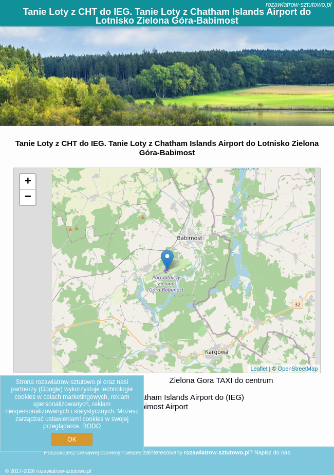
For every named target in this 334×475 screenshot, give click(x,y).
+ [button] (28, 182)
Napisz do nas (272, 452)
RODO (91, 426)
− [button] (28, 197)
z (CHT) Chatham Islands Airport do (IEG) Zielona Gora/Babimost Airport (164, 402)
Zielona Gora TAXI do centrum (221, 380)
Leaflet (258, 369)
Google (51, 389)
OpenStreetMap (298, 369)
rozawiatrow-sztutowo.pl (298, 4)
